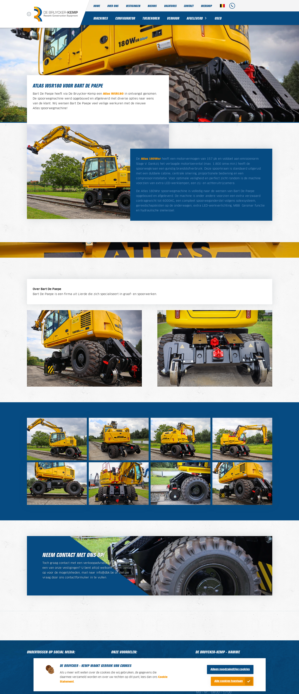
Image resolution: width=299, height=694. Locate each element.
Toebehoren (151, 18)
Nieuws (152, 6)
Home (96, 6)
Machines (100, 18)
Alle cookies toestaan (228, 681)
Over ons (112, 6)
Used (218, 18)
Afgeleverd (195, 18)
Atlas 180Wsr (151, 158)
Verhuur (173, 18)
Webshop (206, 6)
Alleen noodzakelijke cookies (230, 669)
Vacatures (170, 6)
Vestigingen (133, 6)
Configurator (125, 18)
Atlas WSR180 (113, 93)
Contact (189, 6)
